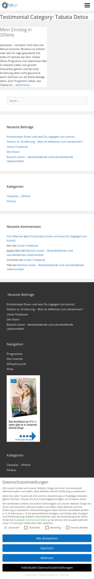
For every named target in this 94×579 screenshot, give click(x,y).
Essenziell (11, 527)
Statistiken (32, 527)
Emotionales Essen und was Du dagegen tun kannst (40, 136)
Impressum (64, 575)
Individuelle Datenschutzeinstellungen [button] (47, 568)
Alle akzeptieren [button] (47, 538)
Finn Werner (15, 235)
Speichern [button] (47, 548)
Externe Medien (77, 527)
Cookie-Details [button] (31, 575)
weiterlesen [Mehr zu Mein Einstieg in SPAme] (23, 84)
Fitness (11, 201)
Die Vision (13, 151)
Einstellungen (16, 523)
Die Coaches (15, 358)
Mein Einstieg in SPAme (16, 31)
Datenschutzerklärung (38, 519)
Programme (14, 353)
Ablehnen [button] (47, 558)
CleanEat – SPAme (18, 195)
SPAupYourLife (16, 363)
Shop (10, 368)
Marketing (53, 527)
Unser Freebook (17, 146)
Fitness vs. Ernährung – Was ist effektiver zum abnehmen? (45, 141)
